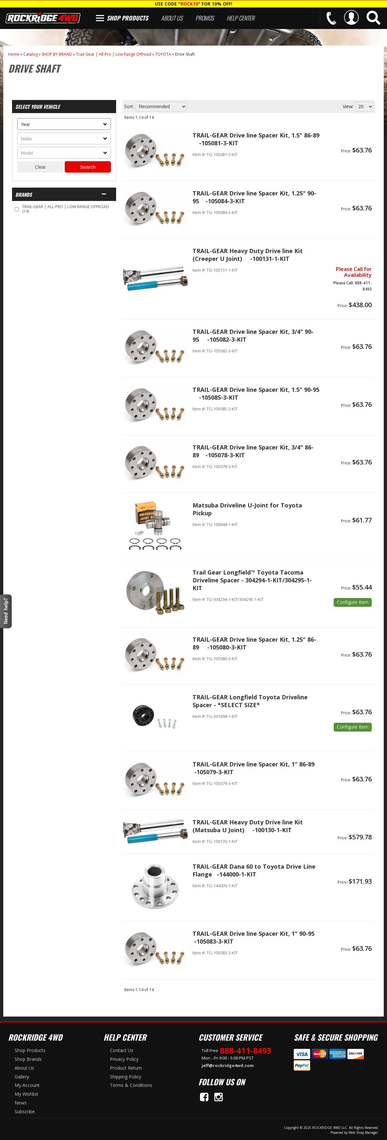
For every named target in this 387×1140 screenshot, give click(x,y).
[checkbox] (17, 209)
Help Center (240, 18)
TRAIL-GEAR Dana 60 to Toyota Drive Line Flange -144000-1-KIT (254, 870)
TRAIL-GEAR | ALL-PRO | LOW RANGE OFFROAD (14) (65, 209)
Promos (204, 18)
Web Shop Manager (363, 1132)
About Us (171, 18)
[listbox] (64, 124)
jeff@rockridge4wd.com (228, 1065)
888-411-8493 (245, 1050)
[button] (373, 18)
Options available (353, 602)
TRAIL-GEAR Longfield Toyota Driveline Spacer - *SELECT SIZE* (250, 701)
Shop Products (127, 18)
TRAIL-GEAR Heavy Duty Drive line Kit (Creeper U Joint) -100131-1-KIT (248, 255)
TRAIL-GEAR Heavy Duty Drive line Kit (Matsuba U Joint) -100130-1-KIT (248, 826)
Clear (40, 167)
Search (88, 167)
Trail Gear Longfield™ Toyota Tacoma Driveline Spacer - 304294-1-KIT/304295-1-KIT (252, 580)
